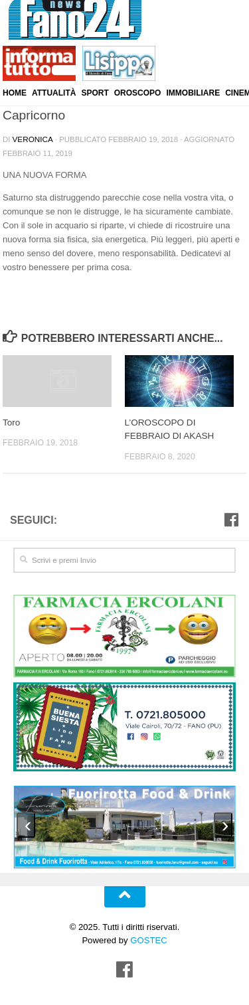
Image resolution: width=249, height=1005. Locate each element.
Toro (11, 422)
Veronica (32, 139)
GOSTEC (147, 938)
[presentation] (26, 822)
